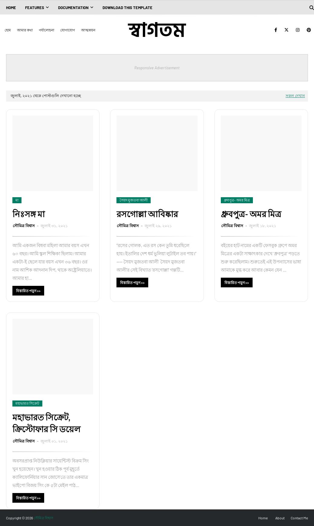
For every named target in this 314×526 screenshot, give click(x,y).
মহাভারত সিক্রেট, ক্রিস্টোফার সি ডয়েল (46, 423)
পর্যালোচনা (46, 30)
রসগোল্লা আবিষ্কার (147, 214)
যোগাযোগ (67, 30)
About (280, 518)
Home (263, 518)
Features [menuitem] (34, 7)
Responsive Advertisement (157, 67)
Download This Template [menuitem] (127, 7)
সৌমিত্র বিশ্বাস (24, 225)
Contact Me (299, 518)
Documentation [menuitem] (73, 7)
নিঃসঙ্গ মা (28, 214)
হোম (8, 30)
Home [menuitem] (11, 7)
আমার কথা (25, 30)
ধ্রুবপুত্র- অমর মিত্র (251, 214)
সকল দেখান (295, 95)
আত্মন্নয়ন (88, 30)
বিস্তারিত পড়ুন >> (28, 291)
